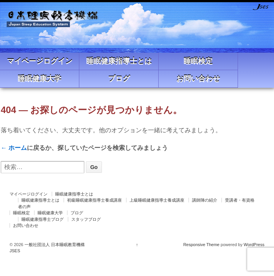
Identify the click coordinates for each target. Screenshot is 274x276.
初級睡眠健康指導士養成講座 (94, 200)
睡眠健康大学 (39, 79)
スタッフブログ (86, 219)
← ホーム (14, 148)
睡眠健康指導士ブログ (42, 219)
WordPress (254, 244)
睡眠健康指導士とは (119, 61)
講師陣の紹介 (204, 200)
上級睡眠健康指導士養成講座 (157, 200)
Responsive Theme (201, 244)
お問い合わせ (198, 79)
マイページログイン (39, 61)
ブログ (119, 79)
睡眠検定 (198, 61)
